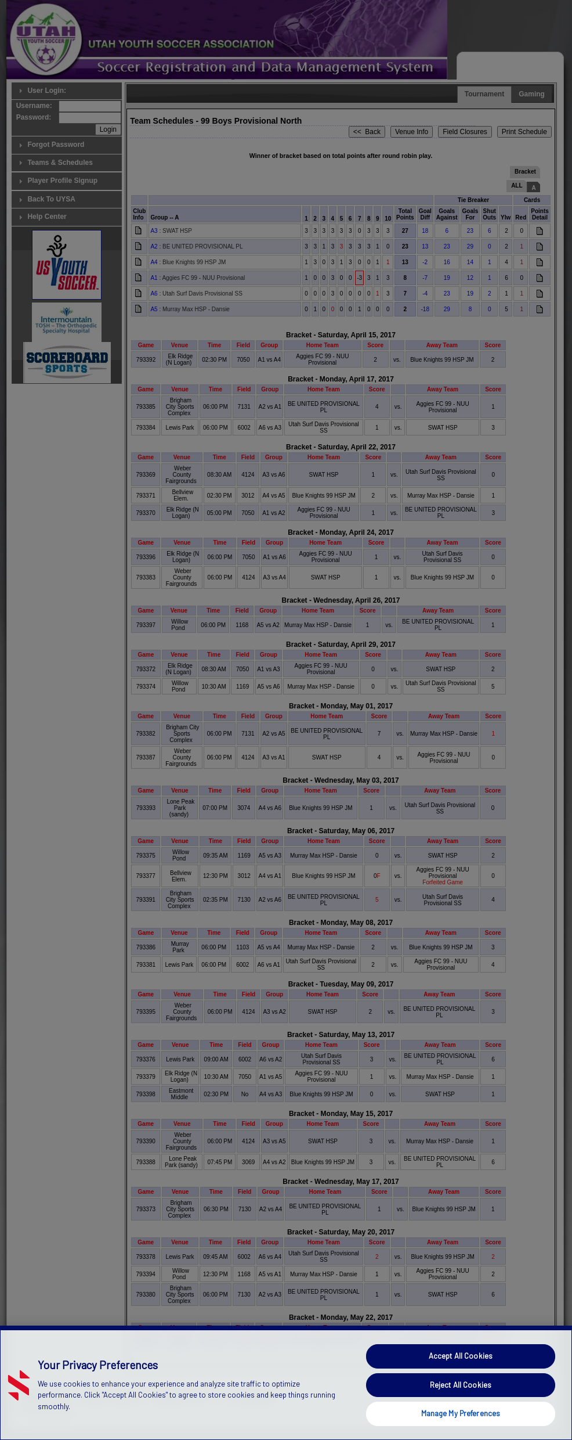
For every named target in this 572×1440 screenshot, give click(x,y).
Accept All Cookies (461, 1407)
